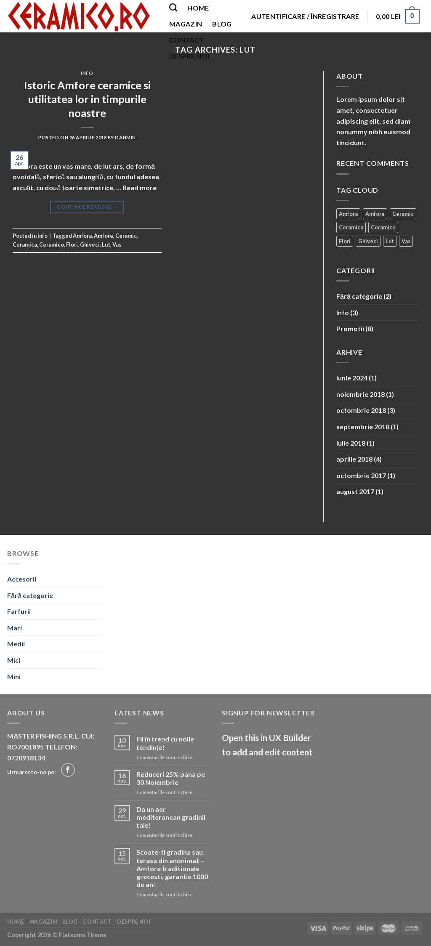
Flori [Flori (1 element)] (345, 241)
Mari (14, 628)
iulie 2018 (350, 443)
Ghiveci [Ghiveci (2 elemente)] (368, 241)
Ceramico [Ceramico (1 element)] (383, 227)
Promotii (350, 328)
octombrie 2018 (361, 410)
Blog (221, 24)
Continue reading (87, 207)
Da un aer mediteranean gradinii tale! (170, 817)
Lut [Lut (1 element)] (390, 241)
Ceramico (51, 244)
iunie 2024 (351, 378)
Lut (106, 244)
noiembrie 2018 (360, 394)
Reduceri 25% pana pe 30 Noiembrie (170, 778)
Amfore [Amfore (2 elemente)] (375, 213)
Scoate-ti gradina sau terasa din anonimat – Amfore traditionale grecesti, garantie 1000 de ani (172, 868)
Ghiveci (90, 244)
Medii (16, 644)
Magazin (185, 24)
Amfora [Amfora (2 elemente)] (348, 213)
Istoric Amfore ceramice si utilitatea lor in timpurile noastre (87, 99)
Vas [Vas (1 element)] (406, 241)
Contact (186, 40)
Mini (14, 676)
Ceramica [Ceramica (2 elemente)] (351, 227)
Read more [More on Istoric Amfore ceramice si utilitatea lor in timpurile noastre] (139, 187)
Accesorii (21, 579)
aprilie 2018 (354, 459)
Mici (13, 660)
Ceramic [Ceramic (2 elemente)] (403, 213)
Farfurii (19, 611)
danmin (125, 137)
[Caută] (173, 7)
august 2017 (355, 491)
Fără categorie (359, 296)
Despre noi (189, 56)
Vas (116, 244)
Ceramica (25, 244)
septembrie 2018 (362, 426)
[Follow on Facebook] (68, 770)
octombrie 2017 (361, 475)
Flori (72, 244)
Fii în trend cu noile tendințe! (165, 743)
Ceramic (126, 235)
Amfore (103, 235)
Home (198, 8)
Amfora (82, 235)
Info (87, 73)
